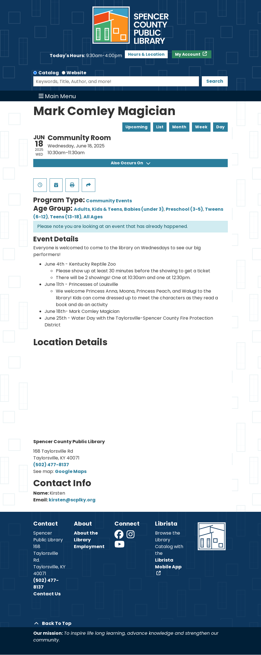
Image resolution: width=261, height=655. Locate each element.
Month (179, 127)
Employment (89, 546)
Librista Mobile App (168, 563)
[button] (86, 55)
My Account (188, 54)
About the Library (86, 536)
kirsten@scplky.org (72, 500)
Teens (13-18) (65, 217)
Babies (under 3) (144, 209)
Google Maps (71, 471)
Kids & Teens (107, 209)
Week (201, 127)
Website (76, 72)
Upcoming (136, 127)
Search (214, 81)
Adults (82, 209)
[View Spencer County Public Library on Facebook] (119, 536)
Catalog (48, 72)
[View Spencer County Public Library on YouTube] (119, 546)
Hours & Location (146, 54)
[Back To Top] (130, 623)
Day (220, 127)
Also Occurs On (130, 163)
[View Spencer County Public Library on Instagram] (131, 536)
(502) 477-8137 (51, 464)
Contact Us (47, 594)
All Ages (93, 217)
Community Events (109, 201)
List (159, 127)
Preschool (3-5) (184, 209)
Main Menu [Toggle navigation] (57, 96)
